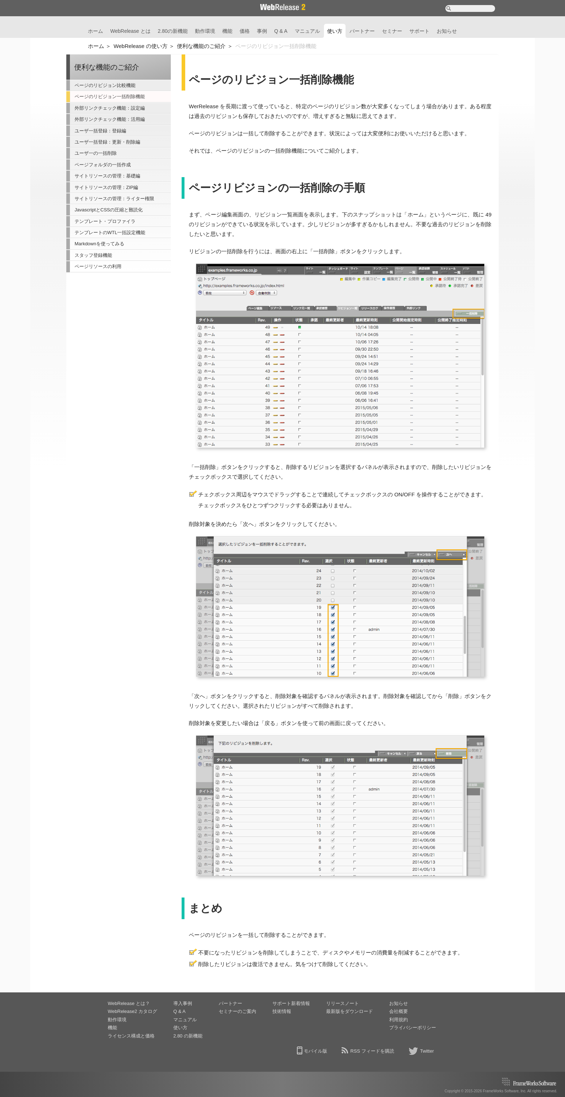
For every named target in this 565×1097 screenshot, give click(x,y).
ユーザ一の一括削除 (96, 153)
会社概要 (398, 1011)
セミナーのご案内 (237, 1011)
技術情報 (281, 1011)
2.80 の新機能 (188, 1036)
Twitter (427, 1051)
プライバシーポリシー (412, 1027)
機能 (227, 31)
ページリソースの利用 (98, 266)
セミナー (392, 31)
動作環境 (205, 31)
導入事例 (182, 1003)
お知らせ (447, 31)
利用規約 (398, 1019)
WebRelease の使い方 (141, 46)
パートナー (362, 31)
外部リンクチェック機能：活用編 (110, 119)
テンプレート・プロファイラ (105, 221)
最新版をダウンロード (349, 1011)
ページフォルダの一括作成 (103, 164)
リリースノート (342, 1003)
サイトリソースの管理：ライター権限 (114, 198)
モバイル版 (315, 1051)
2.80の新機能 (173, 31)
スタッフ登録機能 (93, 255)
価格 (245, 31)
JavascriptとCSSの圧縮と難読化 (109, 209)
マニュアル (307, 31)
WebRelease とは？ (129, 1003)
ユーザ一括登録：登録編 (100, 130)
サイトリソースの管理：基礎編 (107, 176)
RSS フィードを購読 (372, 1051)
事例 (262, 31)
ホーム (95, 31)
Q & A (281, 31)
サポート (419, 31)
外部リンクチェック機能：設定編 (110, 108)
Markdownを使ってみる (99, 243)
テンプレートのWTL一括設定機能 (110, 232)
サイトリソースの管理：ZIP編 (106, 187)
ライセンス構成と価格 (131, 1036)
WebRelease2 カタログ (132, 1011)
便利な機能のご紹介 (201, 46)
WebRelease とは (130, 31)
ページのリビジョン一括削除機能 (110, 96)
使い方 (334, 31)
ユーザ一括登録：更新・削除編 (107, 142)
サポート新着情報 (291, 1003)
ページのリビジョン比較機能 (105, 85)
